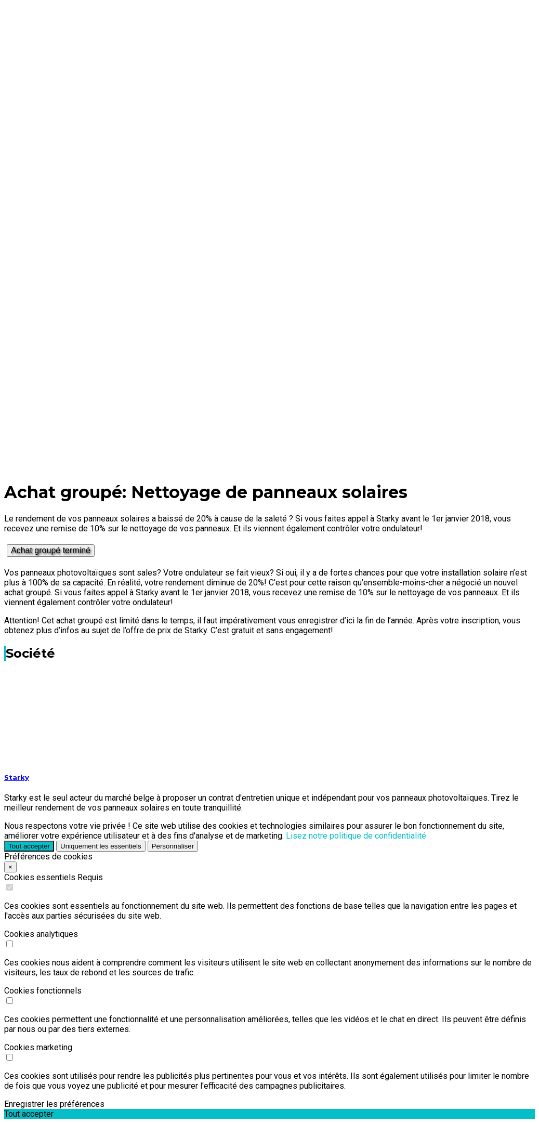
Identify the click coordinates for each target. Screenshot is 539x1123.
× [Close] (10, 867)
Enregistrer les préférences (54, 1104)
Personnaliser (173, 846)
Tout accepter (29, 846)
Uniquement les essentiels (100, 846)
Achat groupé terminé (50, 550)
